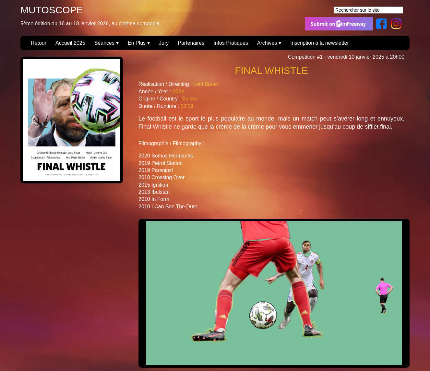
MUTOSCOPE (51, 10)
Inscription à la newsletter (319, 43)
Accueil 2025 (70, 43)
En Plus (137, 43)
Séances (104, 43)
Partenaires (191, 43)
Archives (267, 43)
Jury (164, 43)
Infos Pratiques (230, 43)
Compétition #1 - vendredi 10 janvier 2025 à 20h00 (346, 57)
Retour (38, 43)
